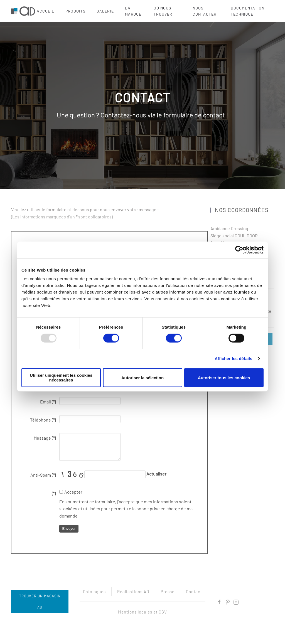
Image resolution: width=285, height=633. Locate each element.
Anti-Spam (43, 474)
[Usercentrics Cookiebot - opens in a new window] (239, 250)
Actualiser (156, 473)
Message (45, 437)
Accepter (70, 491)
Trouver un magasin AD (39, 601)
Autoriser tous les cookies (224, 377)
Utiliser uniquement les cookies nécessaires (61, 377)
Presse (168, 592)
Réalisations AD (133, 592)
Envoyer (69, 528)
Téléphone (43, 419)
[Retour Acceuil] (24, 11)
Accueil (45, 11)
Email (48, 401)
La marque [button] (133, 11)
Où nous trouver (163, 11)
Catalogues (94, 592)
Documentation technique (247, 11)
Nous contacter (205, 11)
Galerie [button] (105, 11)
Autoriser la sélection (142, 377)
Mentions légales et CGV (142, 612)
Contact (194, 592)
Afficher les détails (233, 358)
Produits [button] (75, 11)
